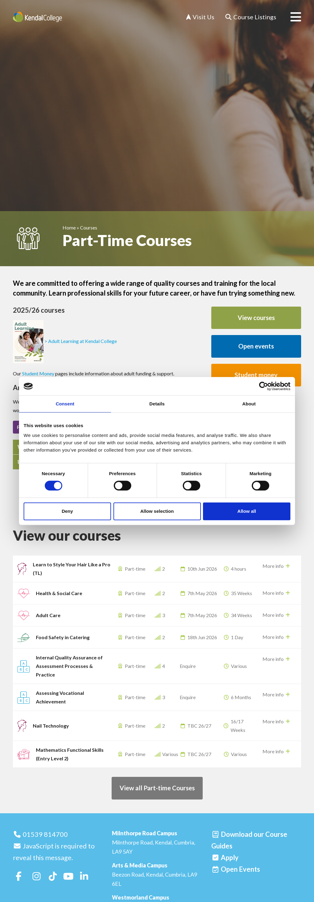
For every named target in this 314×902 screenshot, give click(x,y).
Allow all (246, 511)
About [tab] (249, 403)
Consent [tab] (65, 403)
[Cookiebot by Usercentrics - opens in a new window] (263, 386)
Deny (67, 511)
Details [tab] (157, 403)
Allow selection (157, 511)
